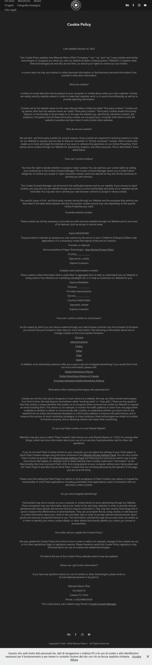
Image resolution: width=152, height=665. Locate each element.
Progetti (9, 5)
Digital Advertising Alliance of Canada (79, 376)
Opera (79, 359)
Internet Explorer (79, 341)
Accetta (136, 656)
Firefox (79, 346)
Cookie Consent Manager (103, 603)
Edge (79, 355)
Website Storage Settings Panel (99, 455)
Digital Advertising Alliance (79, 371)
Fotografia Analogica (28, 5)
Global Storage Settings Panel (68, 458)
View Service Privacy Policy (99, 249)
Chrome (79, 337)
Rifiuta (74, 660)
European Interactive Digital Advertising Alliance (79, 380)
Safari (79, 350)
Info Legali (10, 9)
